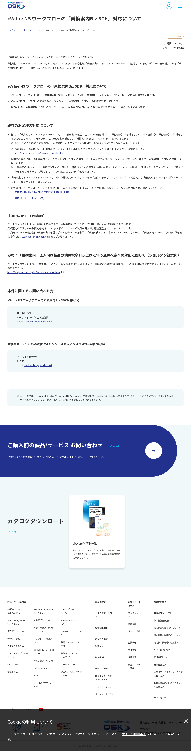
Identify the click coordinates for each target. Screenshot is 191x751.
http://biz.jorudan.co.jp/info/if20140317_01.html (33, 272)
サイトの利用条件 (134, 734)
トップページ (13, 30)
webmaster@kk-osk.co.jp (36, 236)
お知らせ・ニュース (32, 30)
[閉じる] (186, 721)
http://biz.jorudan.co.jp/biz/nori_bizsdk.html (39, 153)
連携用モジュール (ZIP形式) (29, 198)
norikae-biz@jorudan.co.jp (38, 365)
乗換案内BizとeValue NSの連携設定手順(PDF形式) (42, 192)
